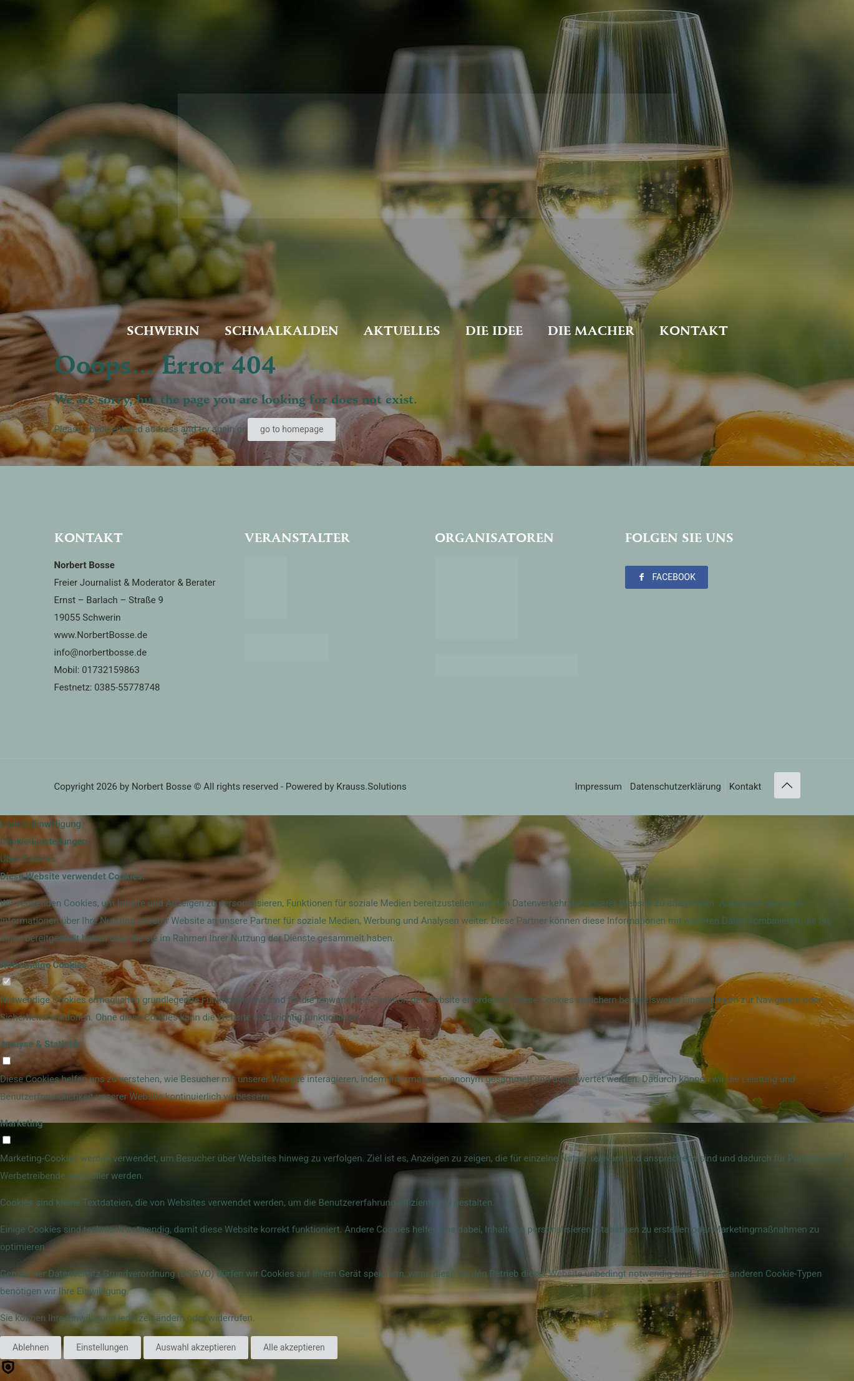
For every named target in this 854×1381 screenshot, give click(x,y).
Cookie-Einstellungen (43, 841)
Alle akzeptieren (294, 1347)
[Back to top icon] (787, 785)
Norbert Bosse (162, 786)
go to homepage (291, 429)
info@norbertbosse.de (100, 652)
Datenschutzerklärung (675, 786)
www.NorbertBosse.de (101, 635)
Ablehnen (30, 1347)
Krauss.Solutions (371, 786)
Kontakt (745, 786)
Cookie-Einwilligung (40, 824)
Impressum (598, 786)
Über (28, 859)
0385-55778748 (127, 687)
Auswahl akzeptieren (196, 1347)
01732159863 (111, 670)
